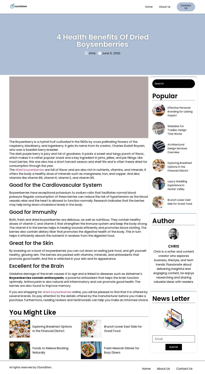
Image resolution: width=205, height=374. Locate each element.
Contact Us (184, 369)
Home (149, 7)
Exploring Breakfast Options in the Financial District (52, 329)
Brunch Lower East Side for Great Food (123, 329)
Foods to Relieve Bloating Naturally (50, 350)
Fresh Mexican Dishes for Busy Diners (121, 350)
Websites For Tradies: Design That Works (177, 130)
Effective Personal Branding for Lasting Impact (180, 111)
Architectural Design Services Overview (177, 148)
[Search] (173, 83)
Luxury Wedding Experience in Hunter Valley (177, 185)
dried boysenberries (29, 170)
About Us (164, 7)
